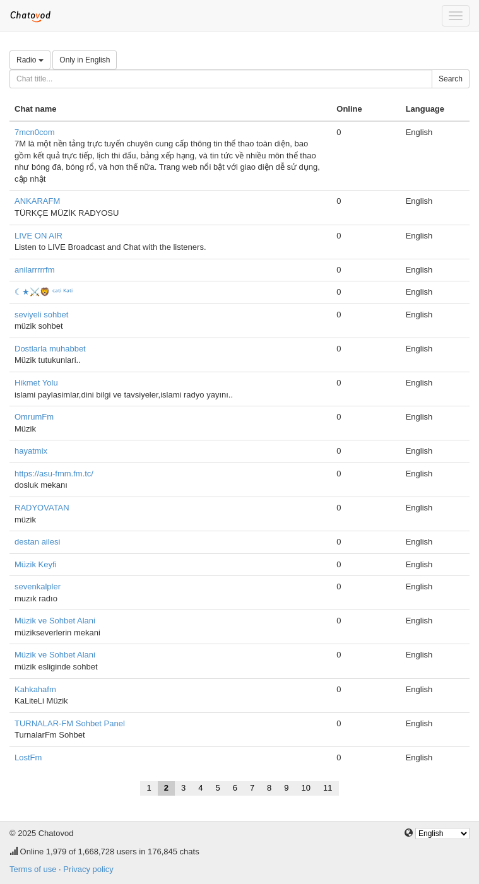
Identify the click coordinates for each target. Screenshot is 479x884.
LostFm (28, 757)
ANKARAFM (37, 201)
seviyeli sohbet (41, 314)
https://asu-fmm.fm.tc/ (54, 473)
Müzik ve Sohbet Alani (55, 620)
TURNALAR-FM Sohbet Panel (70, 723)
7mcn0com (35, 132)
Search (451, 78)
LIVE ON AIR (38, 235)
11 (327, 788)
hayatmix (31, 451)
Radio (30, 60)
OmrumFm (34, 416)
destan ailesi (37, 541)
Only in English (84, 60)
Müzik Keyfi (35, 564)
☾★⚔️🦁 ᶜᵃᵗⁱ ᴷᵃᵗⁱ (44, 292)
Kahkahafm (35, 689)
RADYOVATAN (42, 507)
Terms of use (32, 869)
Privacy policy (88, 869)
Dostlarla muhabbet (50, 348)
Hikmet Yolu (36, 382)
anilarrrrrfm (35, 269)
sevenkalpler (38, 586)
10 (306, 788)
